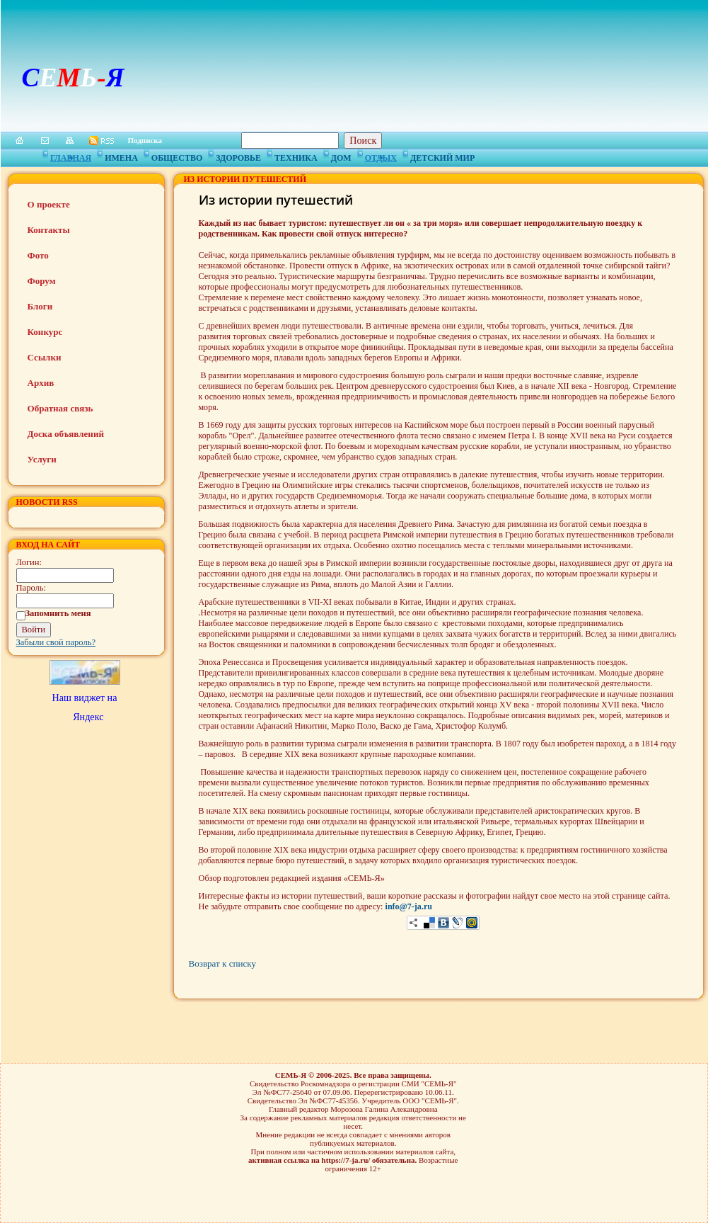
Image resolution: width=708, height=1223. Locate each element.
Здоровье (238, 156)
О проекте (49, 204)
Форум (42, 280)
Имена (121, 156)
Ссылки (45, 357)
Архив (41, 382)
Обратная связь (60, 408)
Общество (176, 156)
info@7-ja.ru (408, 906)
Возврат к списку (222, 963)
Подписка (145, 140)
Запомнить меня (58, 613)
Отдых (381, 156)
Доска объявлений (66, 433)
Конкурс (45, 331)
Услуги (42, 459)
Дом (341, 156)
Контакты (49, 229)
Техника (296, 156)
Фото (38, 255)
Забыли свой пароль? (56, 642)
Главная (70, 156)
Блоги (40, 306)
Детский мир (442, 156)
